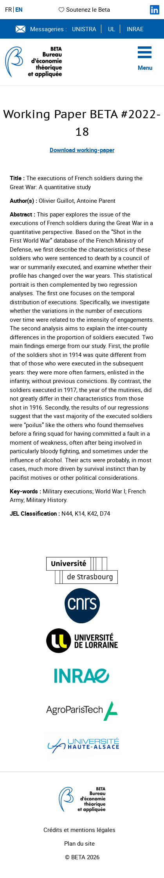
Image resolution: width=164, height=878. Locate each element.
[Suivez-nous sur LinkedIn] (154, 9)
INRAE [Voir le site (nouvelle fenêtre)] (135, 29)
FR (8, 9)
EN (19, 9)
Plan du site (79, 843)
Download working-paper (82, 150)
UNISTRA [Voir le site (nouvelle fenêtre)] (84, 29)
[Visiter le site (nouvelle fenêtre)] (82, 570)
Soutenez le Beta (84, 9)
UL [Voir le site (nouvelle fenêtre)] (111, 29)
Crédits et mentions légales (79, 830)
